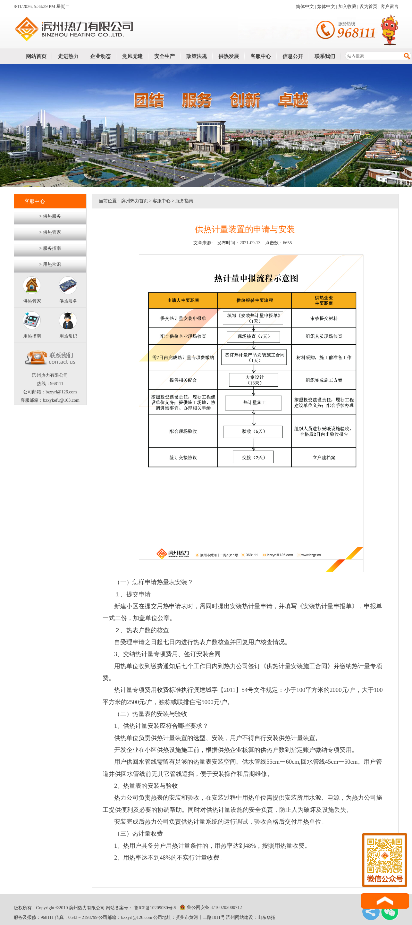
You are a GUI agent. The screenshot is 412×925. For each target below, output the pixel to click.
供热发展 (228, 56)
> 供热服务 (50, 216)
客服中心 (260, 56)
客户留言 (390, 6)
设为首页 (368, 6)
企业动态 (100, 56)
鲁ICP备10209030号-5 (154, 907)
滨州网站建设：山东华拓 (250, 917)
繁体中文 (326, 6)
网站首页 (36, 56)
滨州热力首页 (134, 200)
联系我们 (325, 56)
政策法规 (196, 56)
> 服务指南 (50, 248)
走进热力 (68, 56)
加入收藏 (347, 6)
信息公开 (292, 56)
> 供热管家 (50, 232)
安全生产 (164, 56)
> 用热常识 (50, 264)
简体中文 (305, 6)
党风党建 (132, 56)
